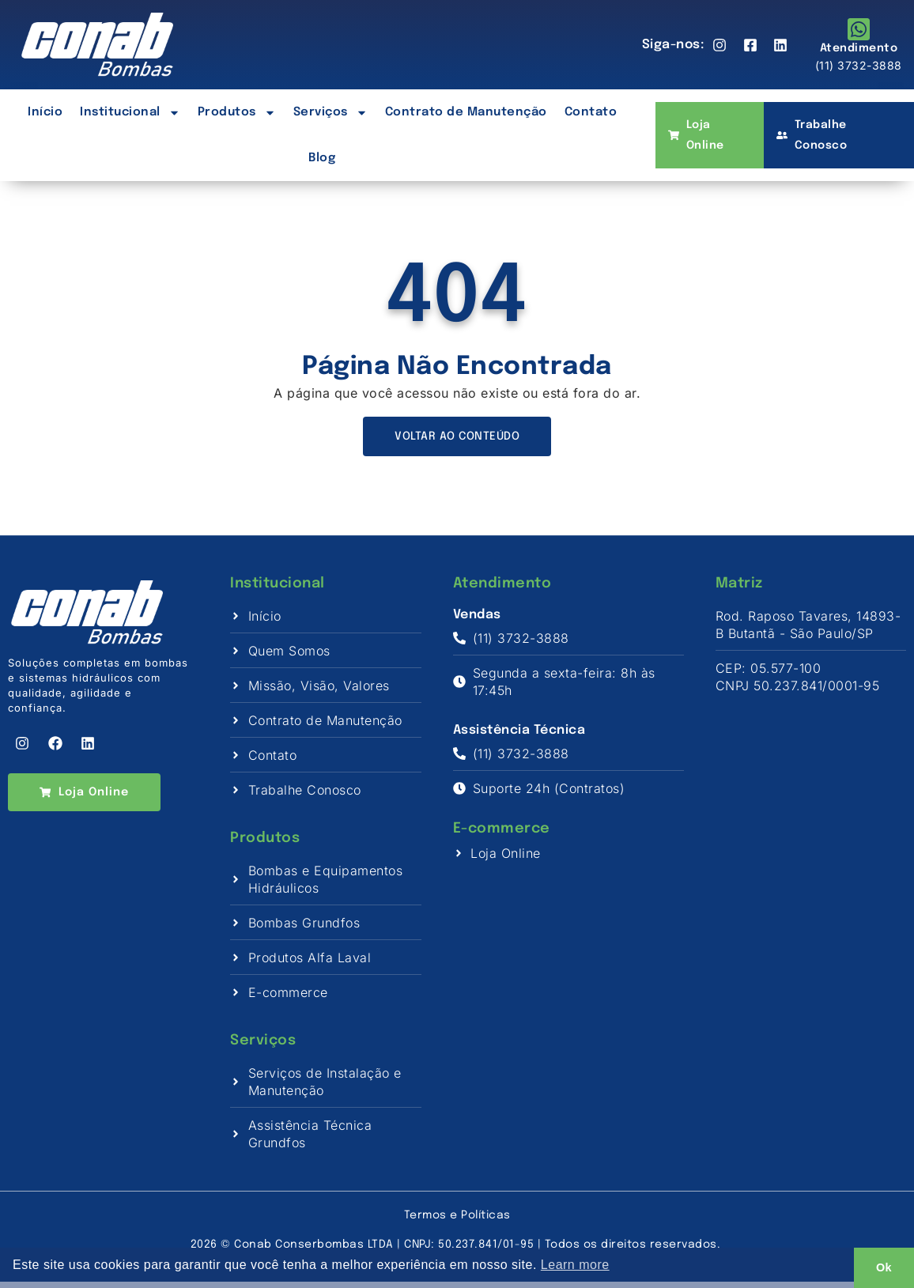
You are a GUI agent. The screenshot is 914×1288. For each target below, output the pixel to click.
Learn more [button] (575, 1264)
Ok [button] (884, 1267)
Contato (591, 112)
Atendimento (859, 48)
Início (45, 112)
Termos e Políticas (457, 1221)
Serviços (330, 113)
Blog (321, 158)
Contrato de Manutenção (466, 112)
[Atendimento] (858, 29)
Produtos (237, 113)
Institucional (130, 113)
